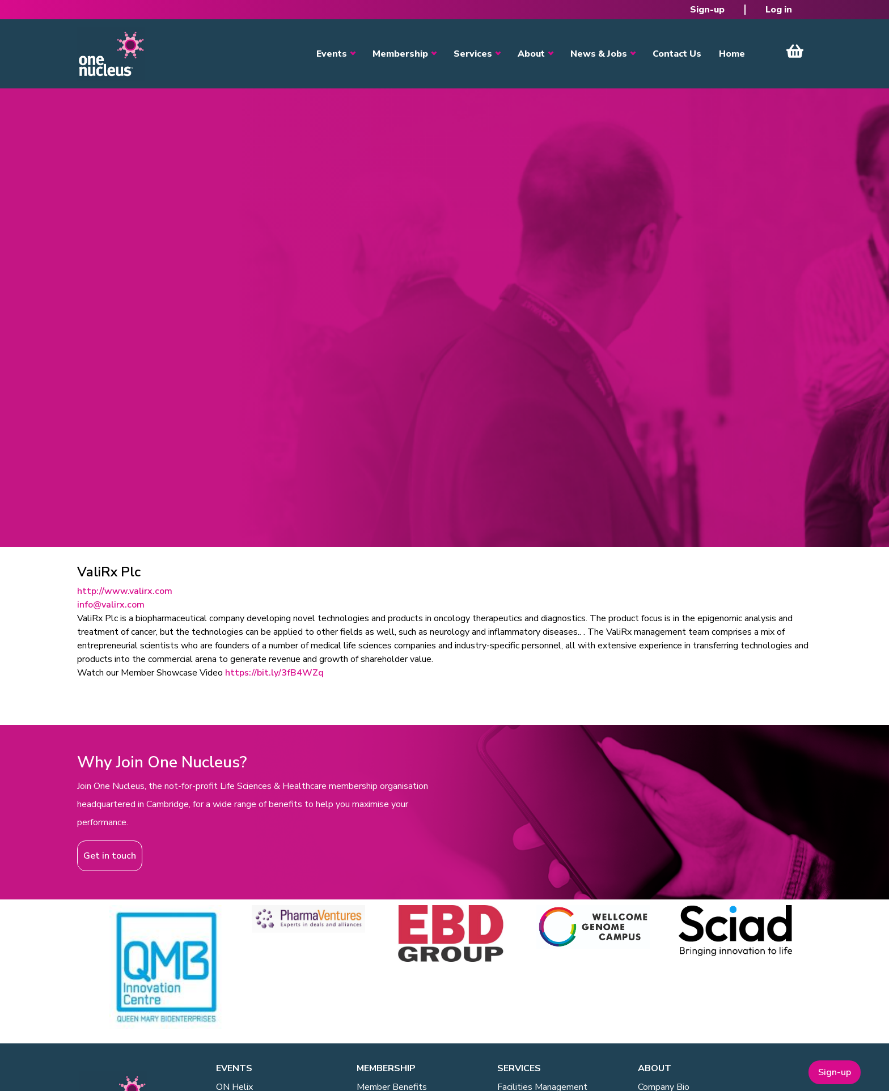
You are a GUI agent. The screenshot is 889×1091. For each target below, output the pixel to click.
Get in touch (109, 856)
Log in (778, 10)
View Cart (794, 51)
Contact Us (677, 54)
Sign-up (707, 10)
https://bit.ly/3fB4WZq (274, 673)
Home (732, 54)
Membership (400, 54)
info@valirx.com (111, 604)
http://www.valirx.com (124, 591)
